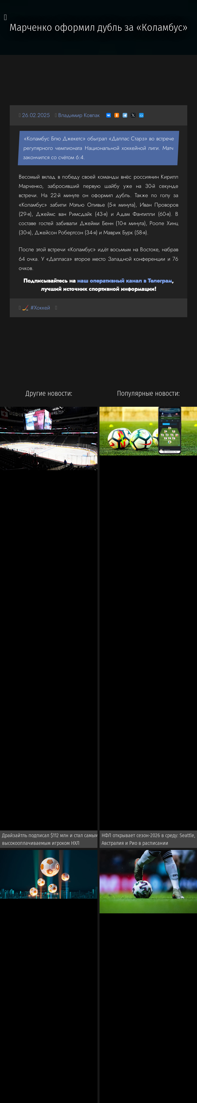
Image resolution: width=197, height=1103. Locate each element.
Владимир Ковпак (79, 115)
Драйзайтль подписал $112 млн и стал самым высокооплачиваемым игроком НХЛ (50, 839)
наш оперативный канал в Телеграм (124, 281)
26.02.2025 (36, 115)
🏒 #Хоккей (36, 308)
